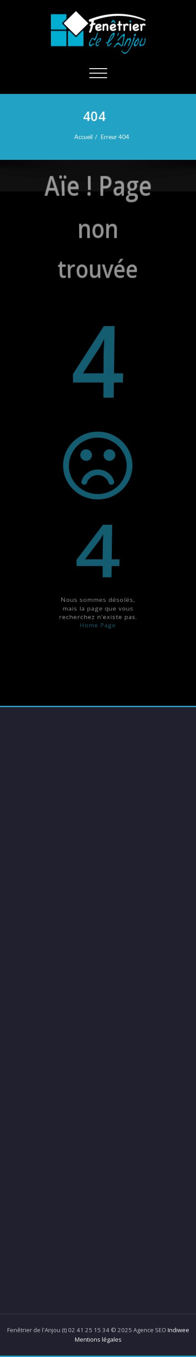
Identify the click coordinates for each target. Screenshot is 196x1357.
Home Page (98, 657)
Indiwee (178, 1330)
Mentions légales (98, 1339)
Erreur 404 (115, 136)
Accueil (83, 136)
